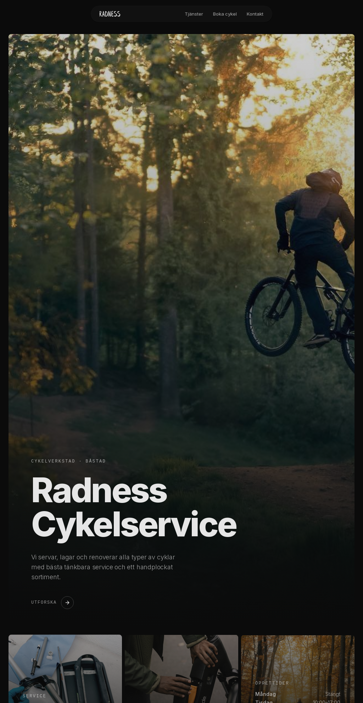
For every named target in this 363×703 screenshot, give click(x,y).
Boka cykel (225, 14)
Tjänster (194, 14)
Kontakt (255, 14)
